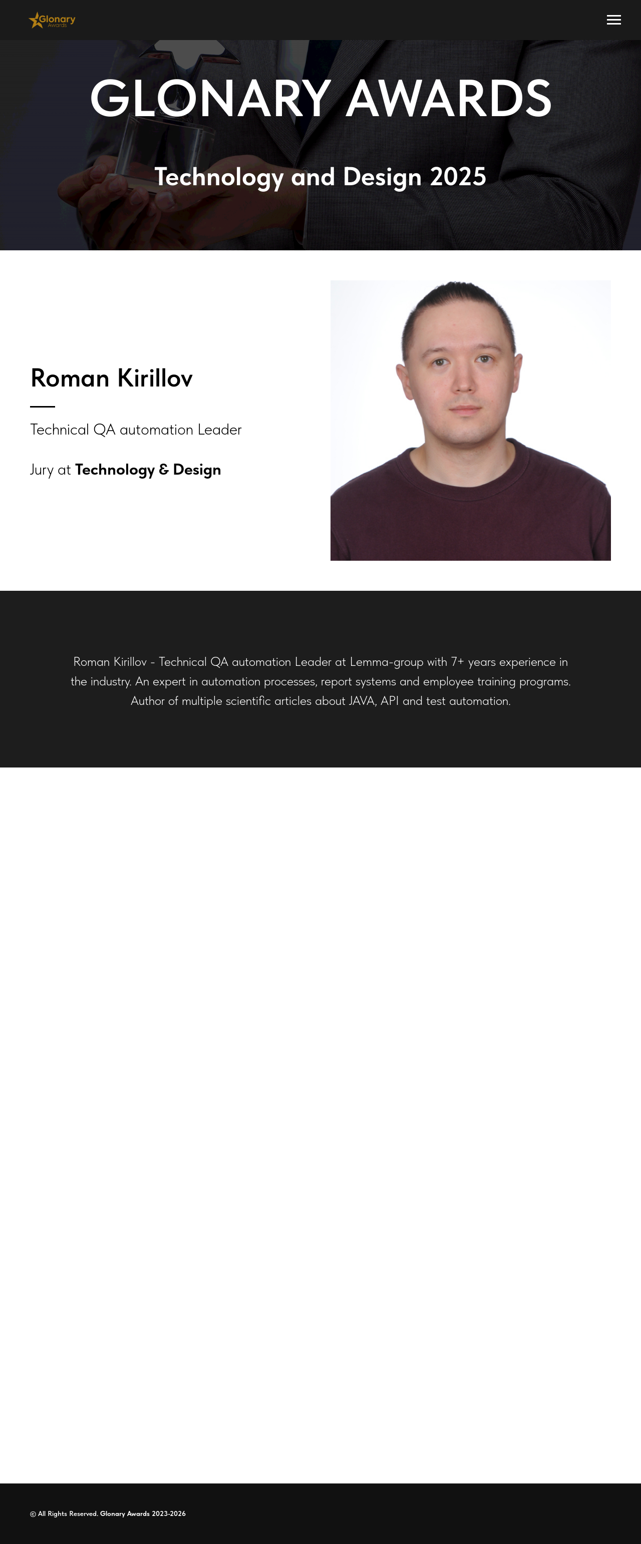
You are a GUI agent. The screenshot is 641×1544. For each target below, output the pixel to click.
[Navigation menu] (614, 20)
